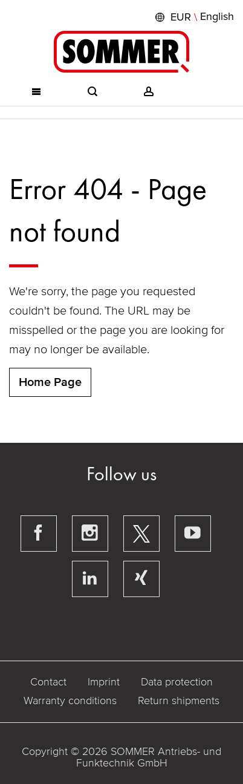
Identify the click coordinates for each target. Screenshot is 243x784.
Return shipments (178, 700)
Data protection (177, 681)
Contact (48, 681)
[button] (193, 17)
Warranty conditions (70, 700)
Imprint (104, 681)
